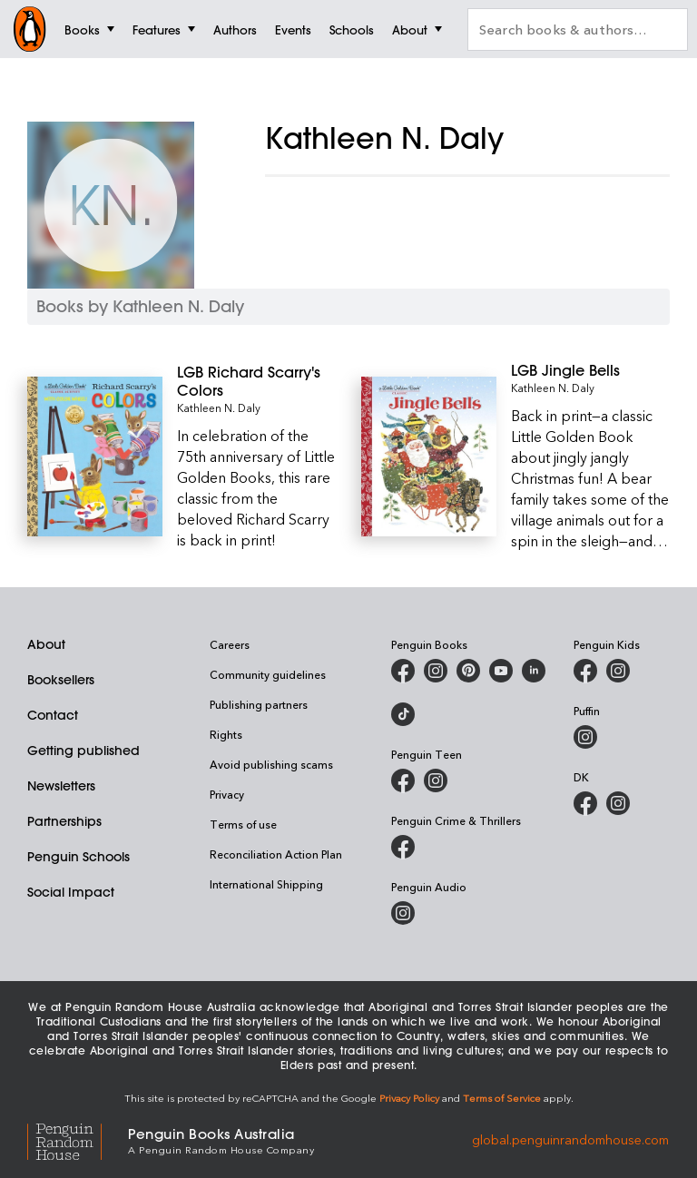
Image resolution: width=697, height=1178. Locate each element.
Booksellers (60, 680)
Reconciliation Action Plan (276, 854)
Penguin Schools (78, 857)
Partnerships (64, 821)
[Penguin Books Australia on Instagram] (435, 670)
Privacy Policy (409, 1097)
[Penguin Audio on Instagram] (403, 913)
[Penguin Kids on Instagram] (618, 670)
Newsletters (61, 786)
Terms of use (243, 824)
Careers (230, 644)
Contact (52, 715)
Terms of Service (502, 1097)
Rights (226, 734)
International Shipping (266, 884)
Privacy (227, 794)
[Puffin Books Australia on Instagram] (585, 737)
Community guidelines (268, 674)
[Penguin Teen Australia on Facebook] (403, 780)
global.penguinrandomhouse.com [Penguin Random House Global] (570, 1139)
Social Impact (70, 892)
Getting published (83, 750)
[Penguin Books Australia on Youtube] (501, 670)
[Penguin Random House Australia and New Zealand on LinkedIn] (533, 670)
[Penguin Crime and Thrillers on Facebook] (403, 847)
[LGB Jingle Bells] (590, 370)
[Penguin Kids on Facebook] (585, 670)
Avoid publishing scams (271, 764)
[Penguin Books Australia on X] (468, 670)
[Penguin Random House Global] (77, 1139)
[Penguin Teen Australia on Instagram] (435, 780)
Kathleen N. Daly (218, 407)
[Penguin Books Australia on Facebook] (403, 670)
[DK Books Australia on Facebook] (585, 803)
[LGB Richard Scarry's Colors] (256, 381)
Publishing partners (259, 704)
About (46, 644)
